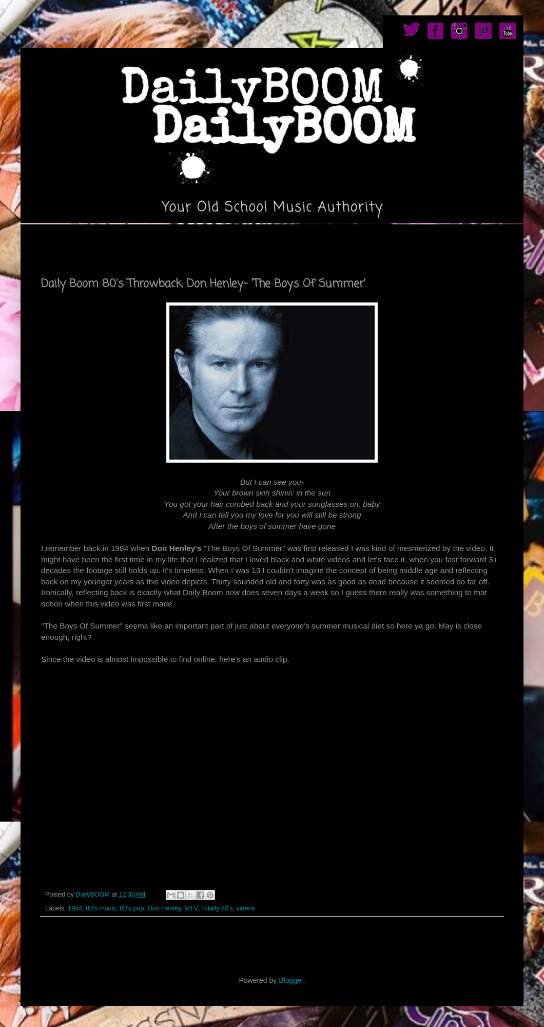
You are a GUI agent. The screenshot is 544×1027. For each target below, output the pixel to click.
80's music (101, 908)
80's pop (132, 908)
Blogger (291, 980)
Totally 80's (217, 908)
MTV (190, 908)
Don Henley (164, 908)
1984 (75, 908)
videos (245, 908)
